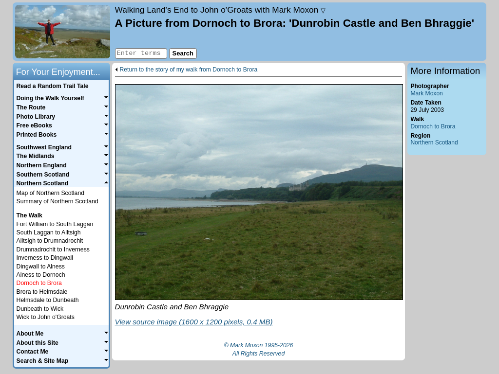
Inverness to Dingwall (45, 257)
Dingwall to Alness (41, 266)
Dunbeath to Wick (40, 308)
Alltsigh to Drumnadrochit (50, 240)
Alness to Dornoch (41, 274)
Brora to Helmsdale (42, 291)
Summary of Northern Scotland (57, 201)
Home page (62, 31)
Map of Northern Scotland (50, 193)
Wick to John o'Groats (46, 317)
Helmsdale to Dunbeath (48, 300)
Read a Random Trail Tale (52, 86)
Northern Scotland (434, 142)
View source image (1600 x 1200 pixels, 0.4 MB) (194, 322)
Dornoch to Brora (432, 126)
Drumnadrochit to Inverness (53, 249)
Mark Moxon (426, 93)
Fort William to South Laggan (55, 224)
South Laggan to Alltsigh (49, 232)
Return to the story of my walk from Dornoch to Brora (189, 70)
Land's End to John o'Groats (220, 10)
